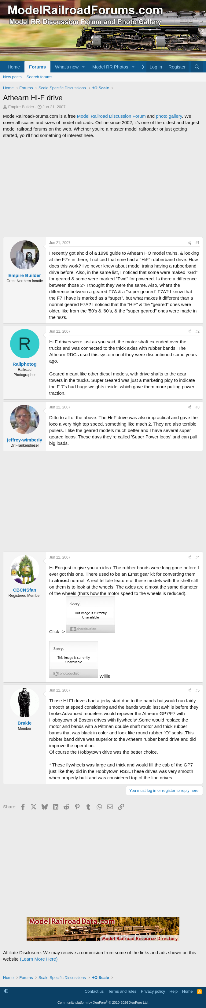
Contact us (94, 991)
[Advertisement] (103, 188)
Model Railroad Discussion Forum (111, 116)
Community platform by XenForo (103, 1002)
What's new (67, 66)
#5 (198, 690)
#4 (198, 557)
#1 (198, 243)
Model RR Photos (110, 66)
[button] (83, 66)
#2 (198, 331)
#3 (198, 407)
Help (174, 991)
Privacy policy (153, 991)
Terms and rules (122, 991)
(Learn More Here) (38, 959)
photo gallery (169, 116)
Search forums (40, 77)
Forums (37, 66)
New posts (12, 77)
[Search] (197, 66)
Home (14, 66)
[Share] (189, 242)
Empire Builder (21, 107)
